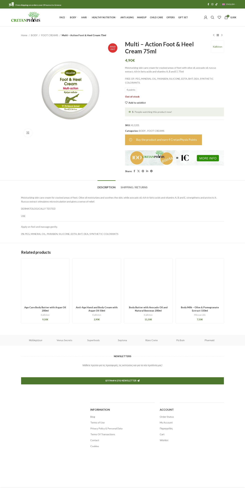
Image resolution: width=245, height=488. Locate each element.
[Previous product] (214, 35)
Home (24, 35)
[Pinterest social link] (143, 171)
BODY (34, 35)
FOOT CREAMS (49, 35)
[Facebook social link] (208, 4)
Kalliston (217, 46)
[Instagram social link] (212, 4)
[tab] (106, 185)
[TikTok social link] (216, 4)
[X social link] (138, 171)
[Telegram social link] (151, 171)
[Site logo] (26, 17)
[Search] (212, 17)
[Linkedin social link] (147, 171)
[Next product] (222, 35)
